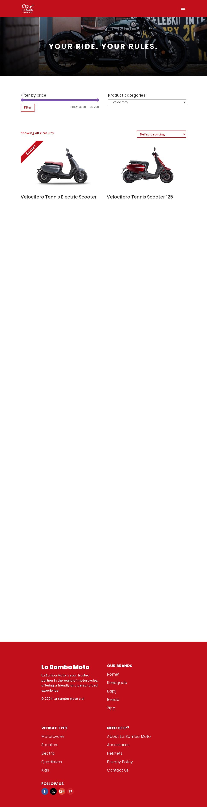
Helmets (114, 753)
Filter (28, 107)
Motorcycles (53, 736)
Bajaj (111, 691)
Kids (45, 770)
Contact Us (118, 770)
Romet (113, 674)
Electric (48, 753)
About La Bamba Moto (129, 736)
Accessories (118, 744)
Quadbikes (51, 761)
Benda (113, 699)
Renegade (117, 682)
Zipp (111, 708)
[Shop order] (161, 134)
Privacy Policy (120, 761)
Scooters (49, 744)
